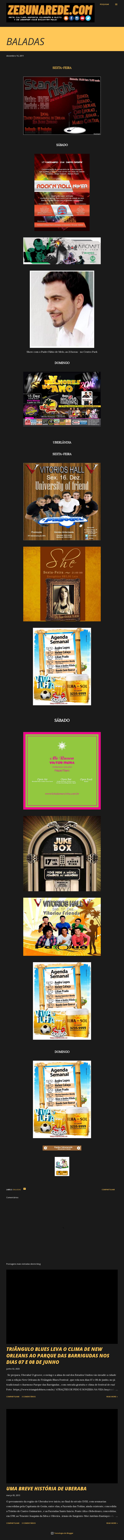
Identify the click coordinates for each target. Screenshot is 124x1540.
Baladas (17, 1189)
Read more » (112, 1396)
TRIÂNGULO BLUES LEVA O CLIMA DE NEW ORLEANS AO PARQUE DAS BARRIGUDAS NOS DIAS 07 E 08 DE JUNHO (57, 1355)
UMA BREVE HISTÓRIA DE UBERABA (46, 1488)
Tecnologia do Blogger (62, 1533)
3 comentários (29, 1396)
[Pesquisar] (104, 4)
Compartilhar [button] (108, 1189)
